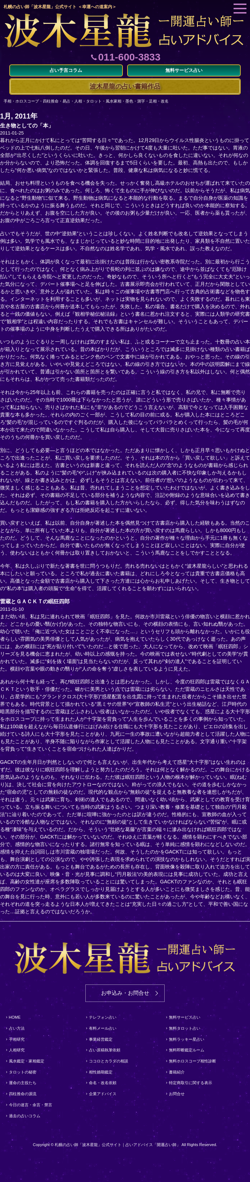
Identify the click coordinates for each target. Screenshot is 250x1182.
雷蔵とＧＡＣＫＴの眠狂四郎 (35, 601)
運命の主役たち (22, 1083)
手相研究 (17, 1039)
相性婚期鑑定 (100, 1072)
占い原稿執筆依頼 (104, 1050)
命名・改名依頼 (102, 1083)
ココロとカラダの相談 (108, 1061)
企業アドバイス (102, 1094)
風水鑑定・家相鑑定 (26, 1061)
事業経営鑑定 (100, 1039)
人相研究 (17, 1050)
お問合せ (177, 1094)
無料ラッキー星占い (186, 1039)
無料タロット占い (184, 1028)
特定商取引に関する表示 (190, 1083)
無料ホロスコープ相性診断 (192, 1061)
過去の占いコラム (24, 1116)
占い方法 (17, 1028)
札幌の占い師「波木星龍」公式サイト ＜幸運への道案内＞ (60, 6)
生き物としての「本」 (27, 125)
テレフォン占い (102, 1017)
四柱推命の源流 (22, 1094)
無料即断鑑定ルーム (186, 1050)
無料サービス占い (184, 1017)
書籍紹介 (177, 1072)
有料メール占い (102, 1028)
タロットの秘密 (22, 1072)
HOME (15, 1017)
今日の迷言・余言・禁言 (30, 1105)
